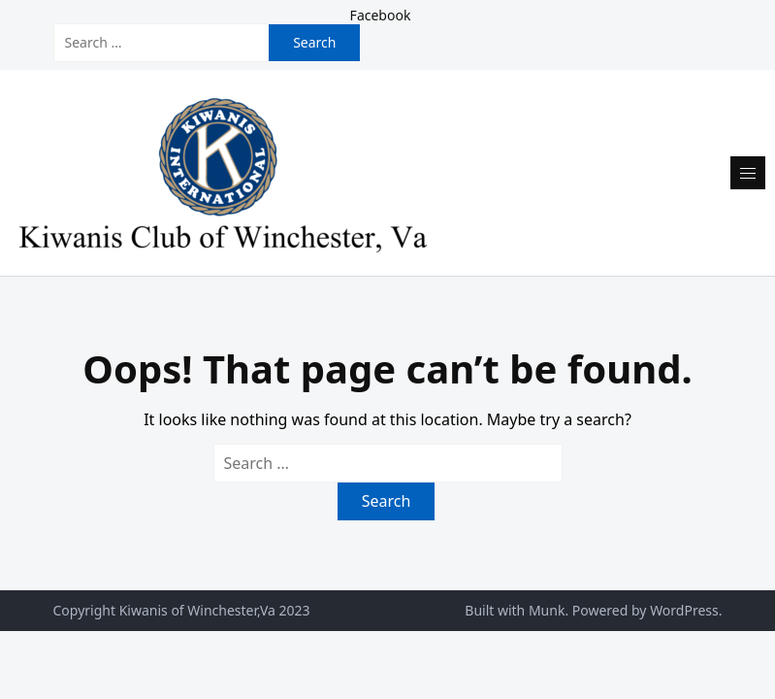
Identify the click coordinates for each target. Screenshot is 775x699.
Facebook (380, 15)
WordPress (684, 610)
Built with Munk (515, 610)
